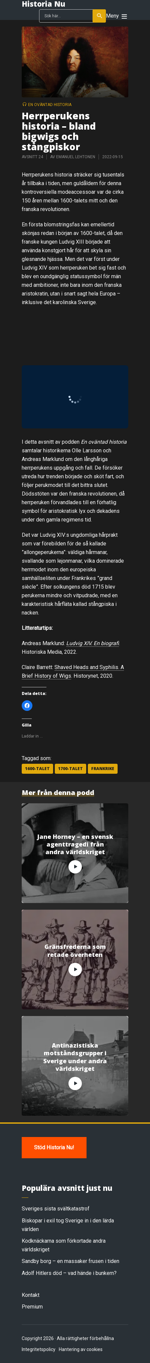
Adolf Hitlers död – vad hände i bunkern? (69, 1273)
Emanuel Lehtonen (75, 157)
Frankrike (102, 768)
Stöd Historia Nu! (54, 1147)
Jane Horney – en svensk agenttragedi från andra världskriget (75, 844)
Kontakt (30, 1295)
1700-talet (70, 768)
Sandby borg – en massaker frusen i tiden (70, 1261)
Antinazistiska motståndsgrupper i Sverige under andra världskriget (75, 1057)
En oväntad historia (49, 104)
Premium (32, 1307)
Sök (100, 16)
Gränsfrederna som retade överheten (75, 950)
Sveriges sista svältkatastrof (56, 1208)
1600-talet (37, 768)
